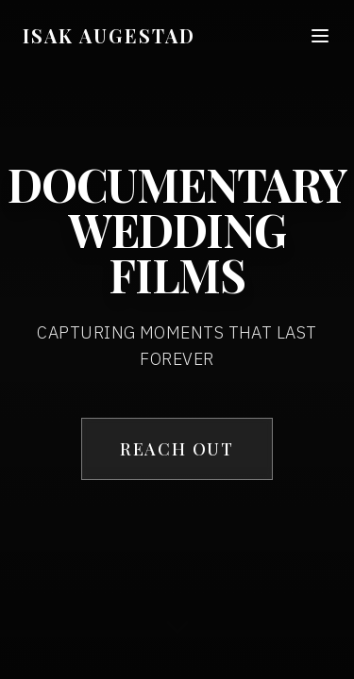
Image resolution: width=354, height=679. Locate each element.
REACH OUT (177, 449)
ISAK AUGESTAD (109, 35)
